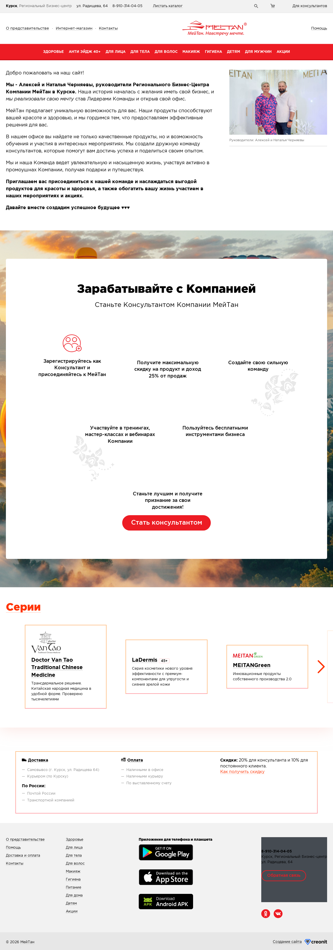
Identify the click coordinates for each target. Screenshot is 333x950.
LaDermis (144, 660)
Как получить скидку (242, 772)
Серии (23, 607)
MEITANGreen (251, 665)
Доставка (38, 760)
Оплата (135, 760)
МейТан (27, 942)
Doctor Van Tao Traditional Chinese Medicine (57, 667)
